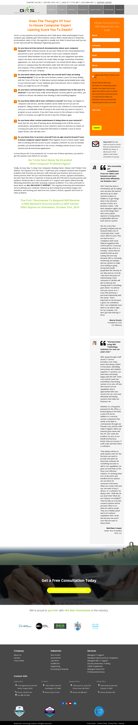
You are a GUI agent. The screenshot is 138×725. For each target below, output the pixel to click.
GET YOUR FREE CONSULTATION (69, 589)
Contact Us (119, 9)
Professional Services (96, 671)
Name (95, 35)
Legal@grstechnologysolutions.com (104, 105)
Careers (17, 657)
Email (95, 55)
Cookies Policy (102, 722)
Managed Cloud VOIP (96, 668)
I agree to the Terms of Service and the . (106, 76)
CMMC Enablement (95, 665)
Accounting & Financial (59, 668)
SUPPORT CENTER (104, 2)
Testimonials (108, 9)
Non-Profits (55, 654)
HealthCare (55, 662)
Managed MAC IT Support (97, 660)
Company (52, 9)
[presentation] (110, 117)
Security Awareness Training (98, 662)
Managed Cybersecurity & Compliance (102, 657)
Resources (83, 9)
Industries (72, 9)
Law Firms (55, 660)
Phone (94, 65)
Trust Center (19, 660)
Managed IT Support (95, 654)
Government (56, 657)
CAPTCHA (96, 110)
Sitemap (121, 722)
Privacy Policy (102, 77)
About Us (17, 654)
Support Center (96, 9)
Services (62, 9)
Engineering (55, 665)
